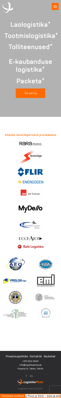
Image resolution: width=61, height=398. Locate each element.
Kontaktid (36, 356)
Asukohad (49, 356)
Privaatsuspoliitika (17, 356)
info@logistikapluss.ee (30, 365)
